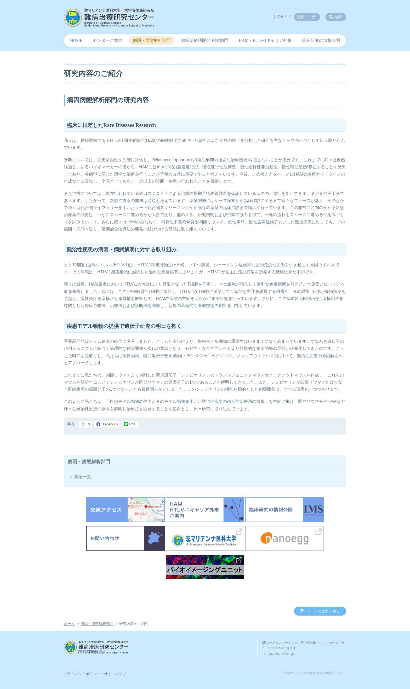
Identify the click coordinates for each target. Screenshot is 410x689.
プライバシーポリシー (82, 674)
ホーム (69, 624)
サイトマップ (115, 674)
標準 (300, 17)
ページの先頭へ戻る (323, 611)
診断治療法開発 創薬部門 (204, 40)
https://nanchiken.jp (280, 654)
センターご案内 (107, 40)
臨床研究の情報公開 (321, 40)
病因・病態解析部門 (151, 40)
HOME (76, 40)
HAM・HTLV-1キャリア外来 (265, 40)
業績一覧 (82, 476)
